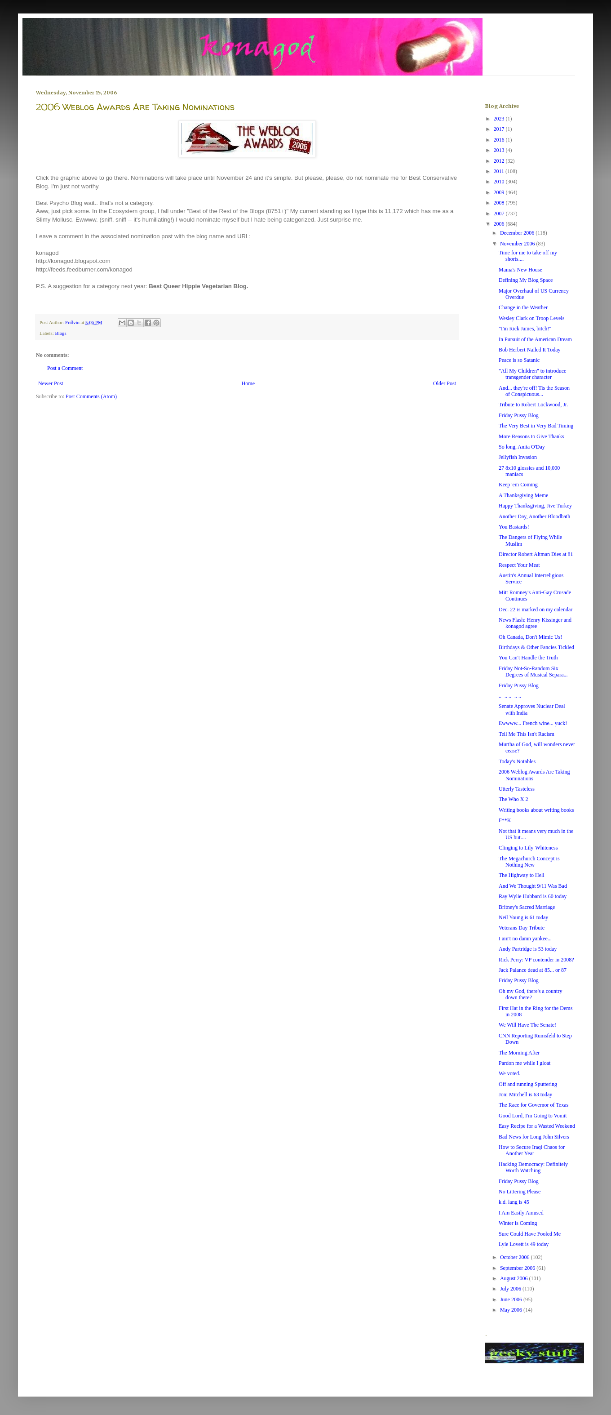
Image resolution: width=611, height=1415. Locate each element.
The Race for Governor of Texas (533, 1105)
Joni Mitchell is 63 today (525, 1094)
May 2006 (511, 1310)
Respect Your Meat (519, 565)
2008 (500, 203)
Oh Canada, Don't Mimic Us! (530, 637)
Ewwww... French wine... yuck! (533, 723)
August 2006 (514, 1278)
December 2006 (518, 233)
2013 (500, 150)
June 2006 (511, 1299)
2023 (500, 119)
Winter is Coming (518, 1223)
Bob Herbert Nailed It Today (530, 350)
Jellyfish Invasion (518, 457)
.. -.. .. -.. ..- (511, 696)
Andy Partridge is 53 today (528, 949)
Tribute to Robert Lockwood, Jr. (533, 404)
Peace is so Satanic (519, 360)
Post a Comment (65, 368)
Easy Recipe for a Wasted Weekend (537, 1126)
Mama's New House (520, 270)
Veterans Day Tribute (522, 928)
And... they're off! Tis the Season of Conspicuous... (534, 391)
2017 (500, 129)
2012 (500, 161)
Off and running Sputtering (528, 1084)
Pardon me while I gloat (524, 1063)
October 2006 (515, 1257)
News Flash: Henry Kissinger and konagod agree (535, 623)
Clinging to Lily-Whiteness (528, 848)
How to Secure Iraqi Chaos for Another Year (532, 1150)
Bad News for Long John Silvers (534, 1137)
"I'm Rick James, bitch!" (525, 328)
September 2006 (518, 1268)
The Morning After (519, 1053)
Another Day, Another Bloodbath (534, 516)
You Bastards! (514, 527)
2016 (500, 140)
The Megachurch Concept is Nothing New (529, 861)
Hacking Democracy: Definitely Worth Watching (533, 1167)
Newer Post (50, 383)
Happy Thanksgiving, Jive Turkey (535, 506)
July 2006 (511, 1289)
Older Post (444, 383)
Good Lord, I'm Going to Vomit (533, 1115)
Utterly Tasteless (517, 789)
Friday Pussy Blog (519, 415)
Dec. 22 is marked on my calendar (535, 609)
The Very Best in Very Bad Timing (536, 426)
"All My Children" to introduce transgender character (532, 374)
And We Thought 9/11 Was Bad (533, 886)
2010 (500, 181)
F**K (505, 820)
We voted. (509, 1073)
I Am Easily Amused (521, 1213)
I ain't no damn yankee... (525, 938)
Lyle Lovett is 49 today (524, 1244)
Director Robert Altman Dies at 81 (536, 554)
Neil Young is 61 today (523, 917)
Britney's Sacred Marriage (527, 907)
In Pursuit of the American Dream (535, 339)
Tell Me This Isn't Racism (526, 734)
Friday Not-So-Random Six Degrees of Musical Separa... (533, 671)
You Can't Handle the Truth (528, 657)
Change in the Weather (523, 307)
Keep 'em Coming (518, 484)
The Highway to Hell (522, 875)
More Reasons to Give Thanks (531, 436)
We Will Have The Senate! (527, 1025)
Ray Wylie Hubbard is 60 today (533, 896)
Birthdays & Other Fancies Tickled (536, 647)
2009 (500, 192)
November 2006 (518, 243)
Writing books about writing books (536, 810)
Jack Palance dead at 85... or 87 (533, 970)
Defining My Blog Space (526, 280)
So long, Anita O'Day (522, 447)
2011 (500, 171)
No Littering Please (519, 1191)
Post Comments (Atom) (91, 396)
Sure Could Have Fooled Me (530, 1234)
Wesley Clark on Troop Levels (531, 318)
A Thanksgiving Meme (523, 495)
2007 (500, 213)
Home (248, 383)
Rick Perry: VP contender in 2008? (536, 960)
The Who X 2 (513, 799)
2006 (500, 224)
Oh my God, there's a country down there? (530, 994)
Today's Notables (517, 761)
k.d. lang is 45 (514, 1202)
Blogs (60, 333)
